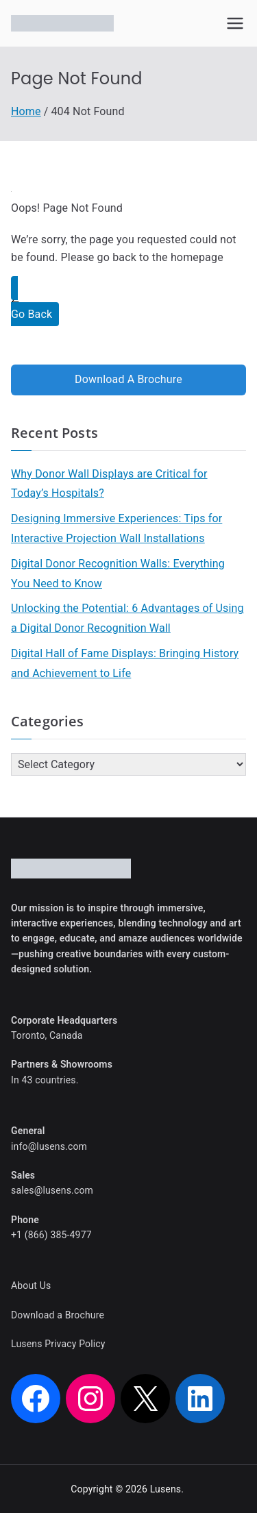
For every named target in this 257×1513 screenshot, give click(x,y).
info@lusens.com (49, 1146)
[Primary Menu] (235, 23)
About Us (31, 1285)
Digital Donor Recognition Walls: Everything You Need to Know (118, 573)
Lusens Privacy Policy (58, 1343)
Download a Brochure (57, 1314)
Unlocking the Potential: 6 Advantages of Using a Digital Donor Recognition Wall (127, 618)
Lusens (166, 1489)
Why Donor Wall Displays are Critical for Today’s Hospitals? (109, 483)
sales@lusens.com (52, 1190)
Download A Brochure (128, 379)
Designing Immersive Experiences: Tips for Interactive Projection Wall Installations (116, 528)
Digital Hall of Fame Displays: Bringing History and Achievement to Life (124, 663)
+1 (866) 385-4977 (51, 1234)
